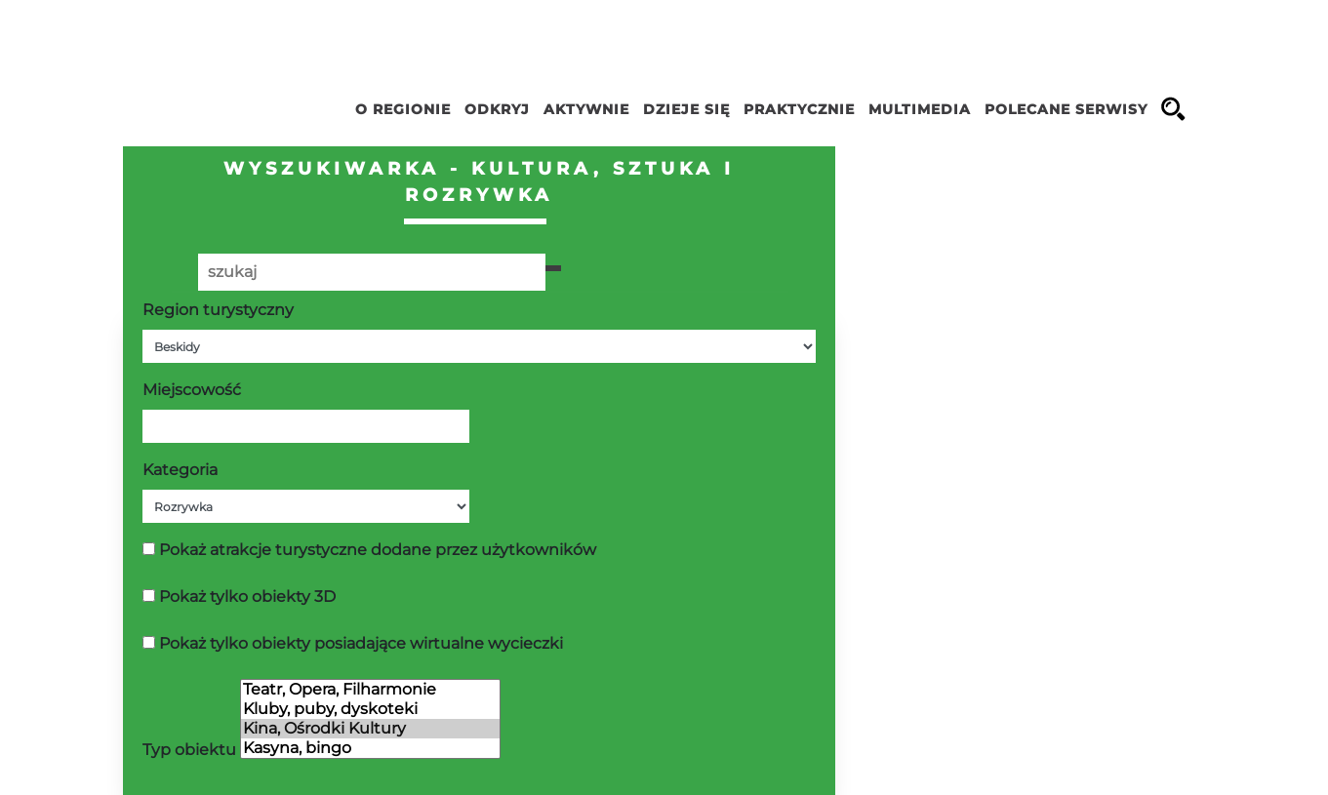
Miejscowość (191, 389)
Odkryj (497, 109)
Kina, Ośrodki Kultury (370, 728)
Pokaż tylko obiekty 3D (247, 596)
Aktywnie (586, 109)
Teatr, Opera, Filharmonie (370, 689)
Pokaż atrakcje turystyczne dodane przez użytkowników (377, 549)
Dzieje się (686, 109)
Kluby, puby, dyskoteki (370, 709)
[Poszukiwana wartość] (371, 272)
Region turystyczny (218, 309)
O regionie (403, 109)
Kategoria (180, 469)
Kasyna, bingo (370, 748)
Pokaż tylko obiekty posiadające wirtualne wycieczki (361, 643)
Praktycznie (799, 109)
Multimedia (919, 109)
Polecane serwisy (1066, 109)
